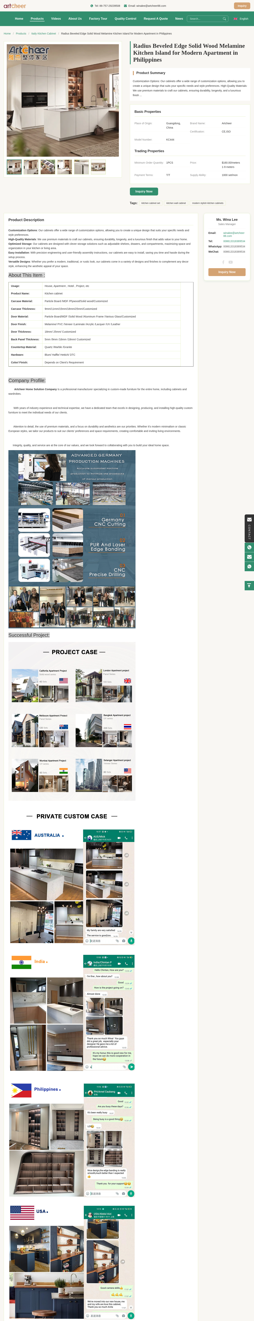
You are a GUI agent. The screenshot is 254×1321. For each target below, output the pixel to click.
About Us (75, 18)
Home (19, 18)
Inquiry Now (144, 191)
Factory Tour (98, 18)
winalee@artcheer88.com (151, 5)
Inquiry (242, 5)
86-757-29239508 (109, 5)
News (179, 18)
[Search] (224, 19)
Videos (56, 18)
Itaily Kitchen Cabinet (43, 33)
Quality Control (125, 18)
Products (37, 18)
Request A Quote (156, 18)
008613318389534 (234, 241)
